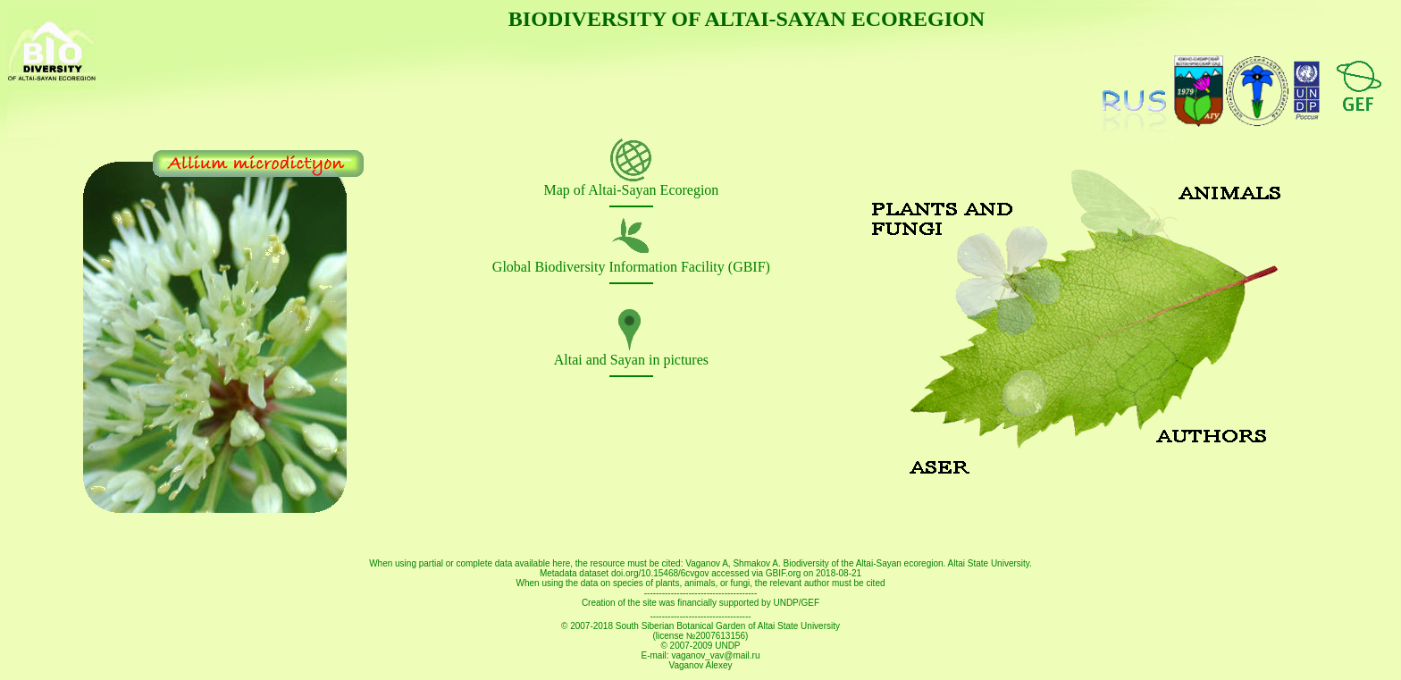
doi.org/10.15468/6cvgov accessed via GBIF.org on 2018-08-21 (736, 573)
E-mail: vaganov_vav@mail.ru (701, 655)
